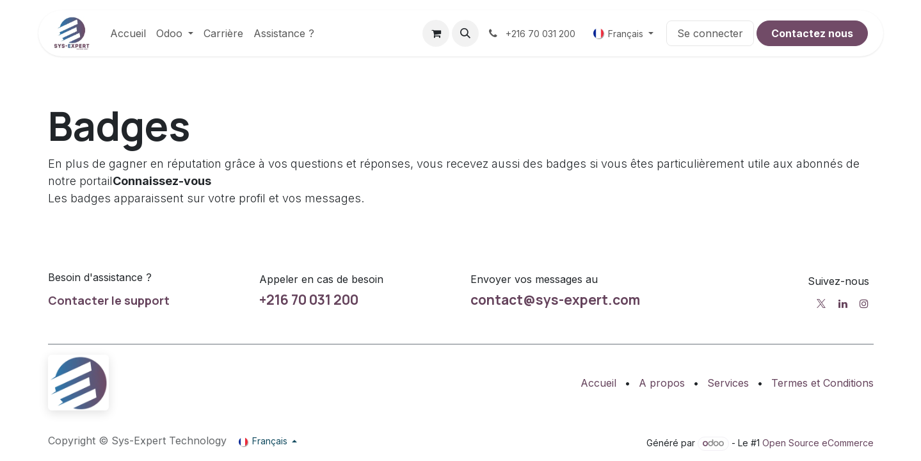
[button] (465, 33)
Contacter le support (109, 300)
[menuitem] (128, 33)
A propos (662, 382)
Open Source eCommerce (818, 442)
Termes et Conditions (822, 382)
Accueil (598, 382)
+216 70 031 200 (308, 300)
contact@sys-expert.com (555, 300)
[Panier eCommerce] (435, 33)
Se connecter (710, 33)
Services (728, 382)
